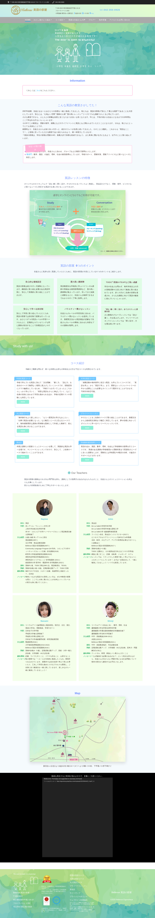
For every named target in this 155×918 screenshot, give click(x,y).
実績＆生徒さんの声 (77, 20)
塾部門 (29, 154)
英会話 (72, 889)
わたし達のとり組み (42, 20)
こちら (37, 90)
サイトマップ (75, 893)
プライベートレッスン (78, 886)
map (91, 13)
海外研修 (102, 20)
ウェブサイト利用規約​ (78, 900)
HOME (28, 20)
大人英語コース (76, 882)
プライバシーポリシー (78, 896)
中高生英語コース (77, 875)
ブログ (91, 20)
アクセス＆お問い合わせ (119, 20)
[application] (77, 817)
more (23, 402)
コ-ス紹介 (59, 20)
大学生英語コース (77, 879)
